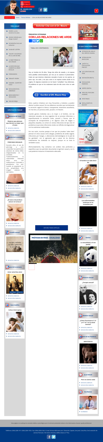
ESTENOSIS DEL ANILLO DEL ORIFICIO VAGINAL (88, 52)
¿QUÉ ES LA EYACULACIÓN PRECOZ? (86, 65)
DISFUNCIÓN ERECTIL (88, 78)
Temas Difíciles (25, 17)
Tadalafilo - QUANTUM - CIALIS (15, 83)
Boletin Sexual (88, 316)
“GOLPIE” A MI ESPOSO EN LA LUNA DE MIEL (15, 55)
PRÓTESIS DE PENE (40, 237)
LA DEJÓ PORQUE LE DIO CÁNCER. (14, 61)
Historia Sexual (88, 277)
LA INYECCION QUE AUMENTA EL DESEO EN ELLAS (14, 68)
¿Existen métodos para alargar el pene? (15, 38)
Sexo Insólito (14, 305)
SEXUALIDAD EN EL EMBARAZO (14, 90)
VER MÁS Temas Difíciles (51, 228)
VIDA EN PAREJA (13, 101)
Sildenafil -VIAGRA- (14, 78)
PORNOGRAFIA (13, 74)
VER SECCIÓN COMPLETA (14, 130)
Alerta (88, 196)
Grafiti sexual (15, 232)
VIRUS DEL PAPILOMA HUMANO (88, 93)
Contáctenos (27, 2)
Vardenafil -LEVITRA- (14, 49)
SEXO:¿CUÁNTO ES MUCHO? (87, 104)
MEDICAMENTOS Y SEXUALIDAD (14, 96)
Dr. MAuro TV (27, 4)
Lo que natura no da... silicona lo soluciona (14, 244)
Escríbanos (88, 392)
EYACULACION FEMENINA (86, 83)
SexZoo (88, 238)
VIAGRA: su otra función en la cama (14, 32)
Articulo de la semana (15, 137)
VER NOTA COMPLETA (13, 128)
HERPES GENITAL (87, 88)
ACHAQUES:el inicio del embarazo (15, 44)
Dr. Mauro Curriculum (29, 6)
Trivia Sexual (14, 195)
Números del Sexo (15, 116)
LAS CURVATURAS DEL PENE (88, 72)
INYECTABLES (86, 99)
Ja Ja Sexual (88, 375)
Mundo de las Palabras (88, 337)
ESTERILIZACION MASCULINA (86, 58)
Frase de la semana (15, 267)
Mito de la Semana (88, 156)
